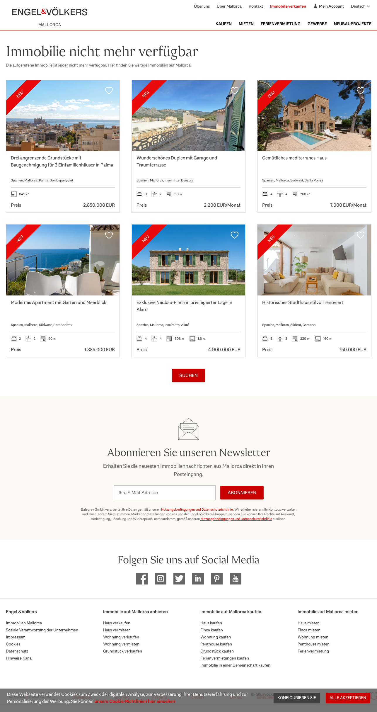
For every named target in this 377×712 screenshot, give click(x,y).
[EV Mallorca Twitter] (179, 578)
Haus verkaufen (116, 623)
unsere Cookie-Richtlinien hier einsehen (134, 701)
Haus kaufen (211, 623)
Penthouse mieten (314, 644)
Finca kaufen (211, 630)
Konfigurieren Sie (296, 697)
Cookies (13, 644)
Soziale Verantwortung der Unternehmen (42, 630)
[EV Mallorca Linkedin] (198, 578)
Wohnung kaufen (215, 637)
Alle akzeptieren (348, 697)
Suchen (188, 375)
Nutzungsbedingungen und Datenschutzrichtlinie (197, 509)
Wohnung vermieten (121, 644)
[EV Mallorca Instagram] (160, 578)
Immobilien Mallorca (24, 623)
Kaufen (224, 23)
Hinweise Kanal (19, 658)
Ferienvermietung (281, 23)
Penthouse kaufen (216, 644)
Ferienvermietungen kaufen (224, 658)
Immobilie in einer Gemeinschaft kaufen (235, 665)
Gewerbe (317, 23)
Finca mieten (309, 630)
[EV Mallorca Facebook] (142, 578)
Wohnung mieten (313, 637)
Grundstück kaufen (217, 651)
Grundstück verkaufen (122, 651)
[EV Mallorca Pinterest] (217, 578)
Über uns (202, 6)
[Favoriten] (109, 90)
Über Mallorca (229, 6)
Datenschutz (17, 651)
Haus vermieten (117, 630)
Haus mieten (309, 623)
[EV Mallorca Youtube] (235, 578)
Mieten (246, 23)
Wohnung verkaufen (121, 637)
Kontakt (256, 6)
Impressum (15, 637)
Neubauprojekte (352, 23)
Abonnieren (242, 493)
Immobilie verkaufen (288, 6)
